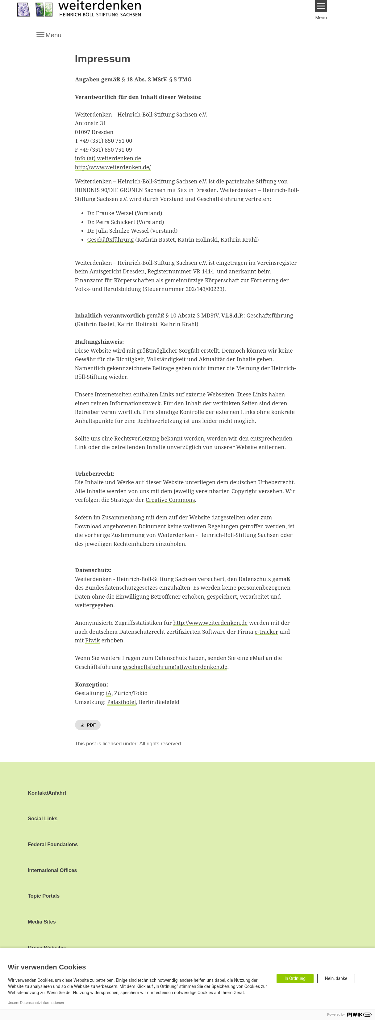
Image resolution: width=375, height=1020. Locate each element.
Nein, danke (336, 978)
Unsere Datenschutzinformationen (36, 1003)
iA (108, 693)
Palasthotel (121, 702)
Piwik (92, 640)
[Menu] (321, 6)
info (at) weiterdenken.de (108, 158)
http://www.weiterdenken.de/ (113, 167)
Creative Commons (170, 499)
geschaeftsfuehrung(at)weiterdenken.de (175, 666)
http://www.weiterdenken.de (210, 622)
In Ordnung (295, 978)
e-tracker (266, 631)
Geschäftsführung (110, 239)
